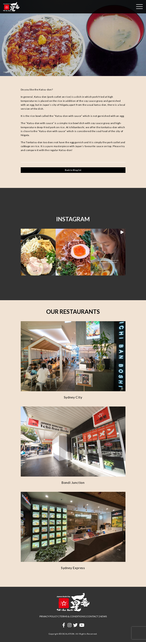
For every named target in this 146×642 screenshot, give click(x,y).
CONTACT (92, 616)
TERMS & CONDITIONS (72, 616)
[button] (38, 252)
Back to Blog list (73, 170)
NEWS (103, 616)
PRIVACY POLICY (48, 616)
